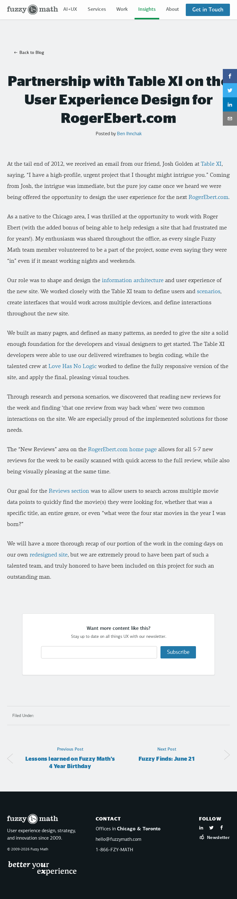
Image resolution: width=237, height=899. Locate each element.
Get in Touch (207, 10)
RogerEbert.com (208, 197)
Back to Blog (31, 53)
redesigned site (49, 555)
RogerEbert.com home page (122, 449)
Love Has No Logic (72, 366)
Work (122, 9)
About (172, 9)
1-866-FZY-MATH (114, 850)
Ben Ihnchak (129, 134)
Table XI (211, 164)
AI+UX (70, 9)
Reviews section (69, 491)
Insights (147, 9)
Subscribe (178, 652)
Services (97, 9)
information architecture (132, 280)
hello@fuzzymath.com (118, 839)
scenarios (208, 291)
